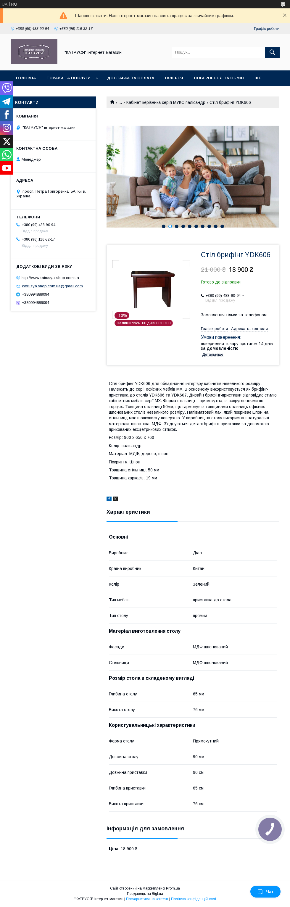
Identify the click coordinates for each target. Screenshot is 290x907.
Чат (265, 891)
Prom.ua (173, 888)
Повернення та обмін (219, 78)
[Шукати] (272, 52)
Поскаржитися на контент (147, 899)
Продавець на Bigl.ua (145, 894)
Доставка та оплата (130, 78)
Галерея (174, 78)
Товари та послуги (68, 78)
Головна (26, 78)
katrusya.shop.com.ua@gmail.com (52, 286)
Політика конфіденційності (193, 899)
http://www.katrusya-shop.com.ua (50, 277)
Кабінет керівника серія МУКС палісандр (165, 102)
